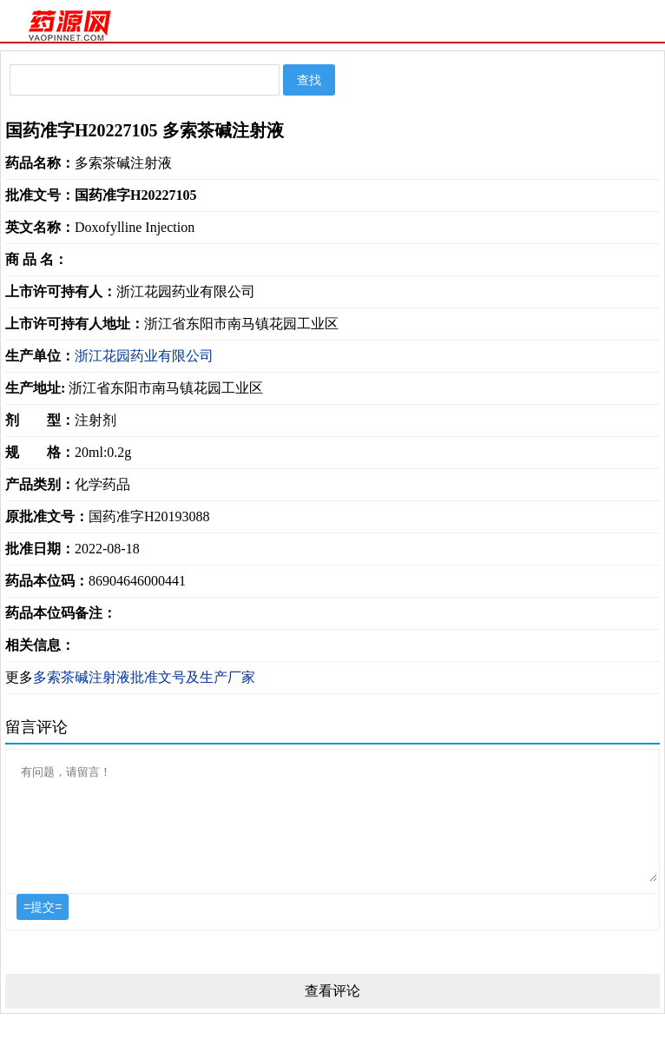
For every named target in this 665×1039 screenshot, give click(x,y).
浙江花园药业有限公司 (144, 355)
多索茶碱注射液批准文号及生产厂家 (144, 677)
